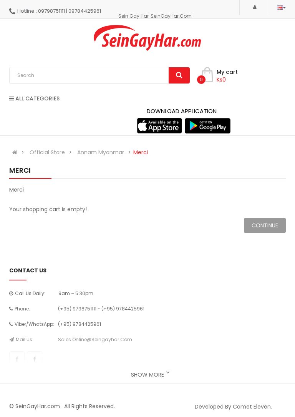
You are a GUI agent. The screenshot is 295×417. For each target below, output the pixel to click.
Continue (265, 225)
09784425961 (84, 11)
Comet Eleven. (252, 406)
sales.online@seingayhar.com (95, 339)
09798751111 (51, 11)
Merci (140, 152)
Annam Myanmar (100, 152)
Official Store (47, 152)
